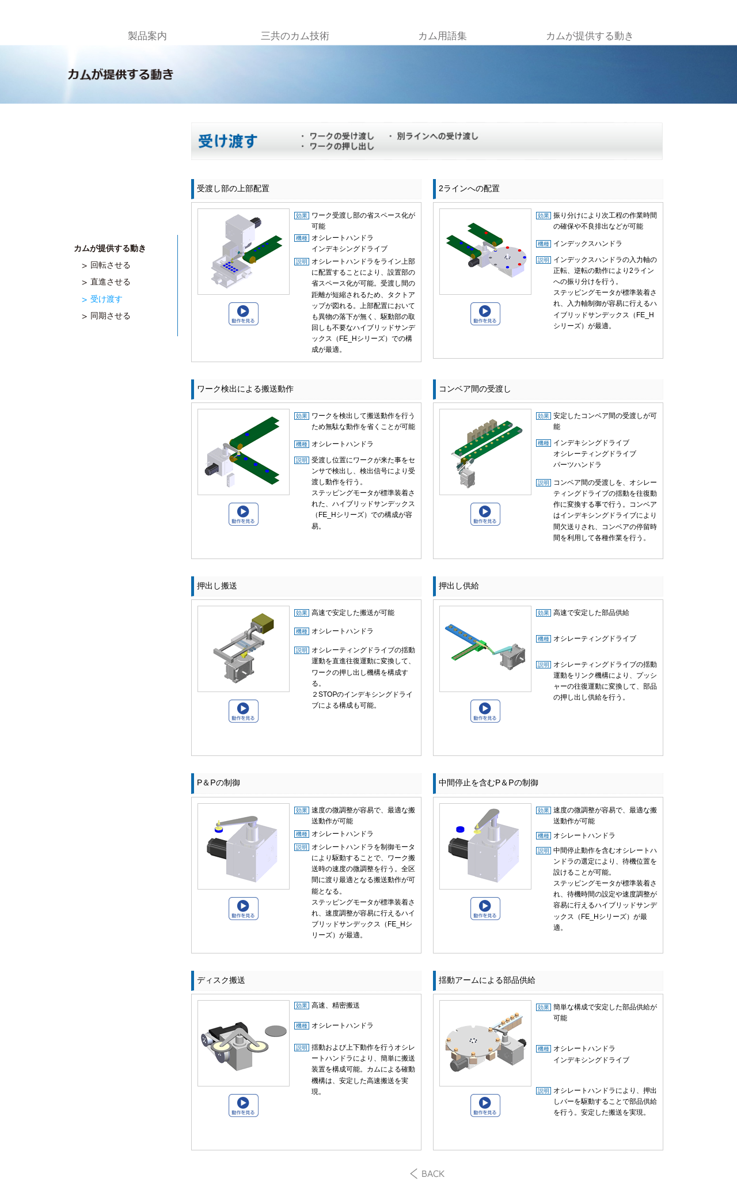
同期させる (110, 315)
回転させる (110, 264)
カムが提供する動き (590, 36)
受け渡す (106, 298)
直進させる (110, 281)
